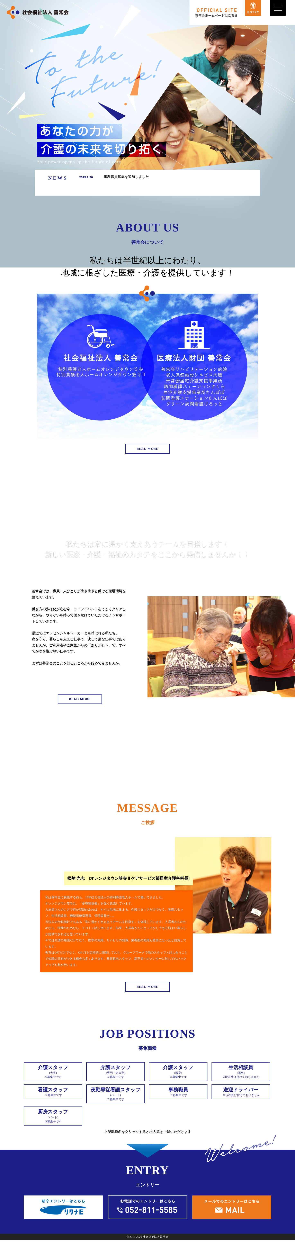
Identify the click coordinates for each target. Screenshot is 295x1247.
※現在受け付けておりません (241, 1074)
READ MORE (148, 449)
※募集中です (53, 1074)
